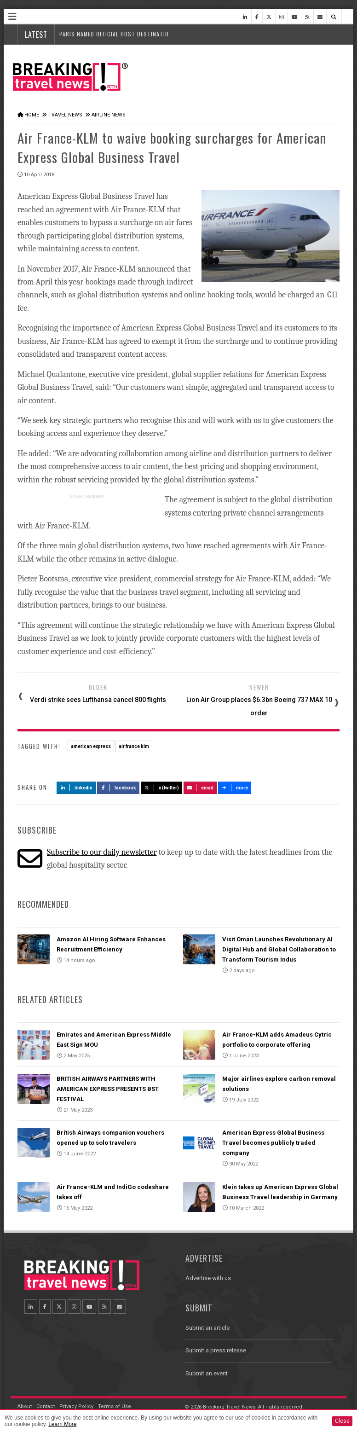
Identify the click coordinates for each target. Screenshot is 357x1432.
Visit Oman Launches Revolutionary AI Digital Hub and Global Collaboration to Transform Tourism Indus (279, 949)
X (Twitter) (161, 787)
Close (342, 1421)
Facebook (118, 787)
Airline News (109, 115)
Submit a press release (215, 1350)
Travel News (65, 115)
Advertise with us (208, 1278)
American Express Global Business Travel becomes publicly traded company (273, 1142)
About (24, 1406)
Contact (45, 1406)
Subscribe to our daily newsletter (102, 852)
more (234, 787)
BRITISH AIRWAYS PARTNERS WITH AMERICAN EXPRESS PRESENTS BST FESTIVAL (108, 1088)
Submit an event (206, 1373)
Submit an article (207, 1327)
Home (31, 115)
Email (200, 787)
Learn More (62, 1424)
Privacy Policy (76, 1406)
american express (91, 746)
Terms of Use (114, 1406)
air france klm (134, 746)
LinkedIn (76, 787)
